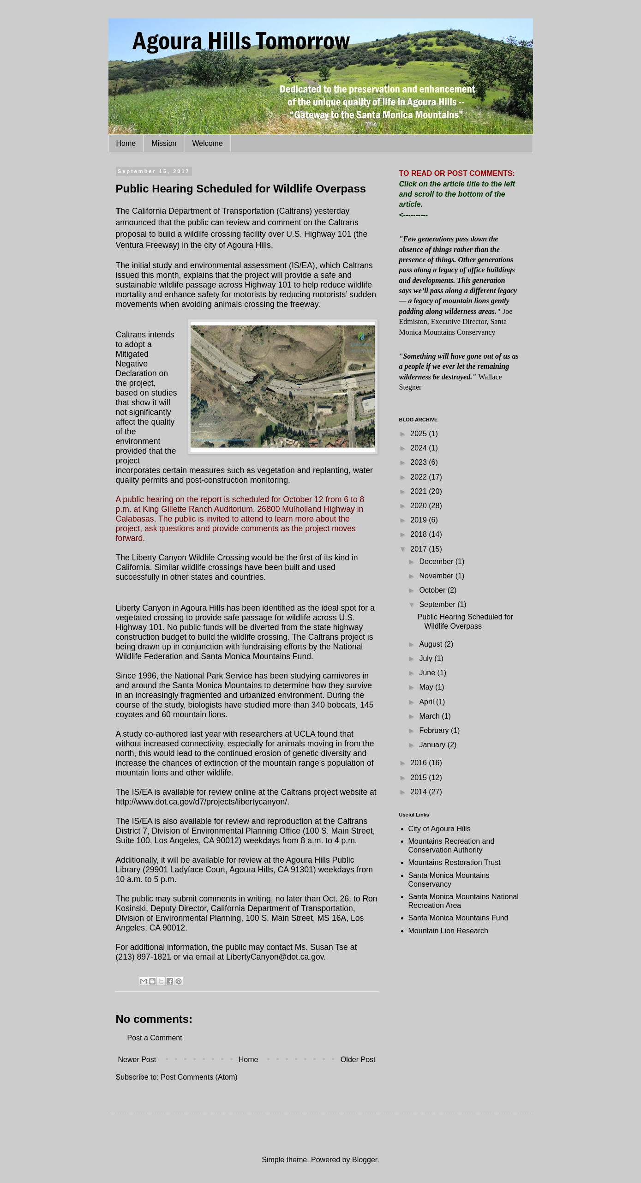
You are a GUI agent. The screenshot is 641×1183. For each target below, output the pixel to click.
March (430, 716)
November (437, 576)
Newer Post (137, 1059)
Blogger (364, 1160)
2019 (419, 520)
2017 (419, 549)
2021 (419, 491)
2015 (419, 777)
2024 (419, 448)
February (434, 730)
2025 (419, 434)
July (426, 658)
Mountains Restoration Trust (454, 862)
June (428, 673)
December (437, 561)
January (433, 745)
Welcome (207, 143)
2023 (419, 462)
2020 (419, 506)
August (431, 644)
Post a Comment (154, 1038)
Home (126, 143)
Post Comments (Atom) (199, 1077)
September (438, 604)
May (427, 687)
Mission (163, 143)
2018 (419, 534)
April (427, 702)
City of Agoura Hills (439, 829)
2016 (419, 763)
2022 (419, 477)
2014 (419, 792)
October (433, 590)
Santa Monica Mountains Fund (458, 918)
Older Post (358, 1059)
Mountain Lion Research (448, 931)
